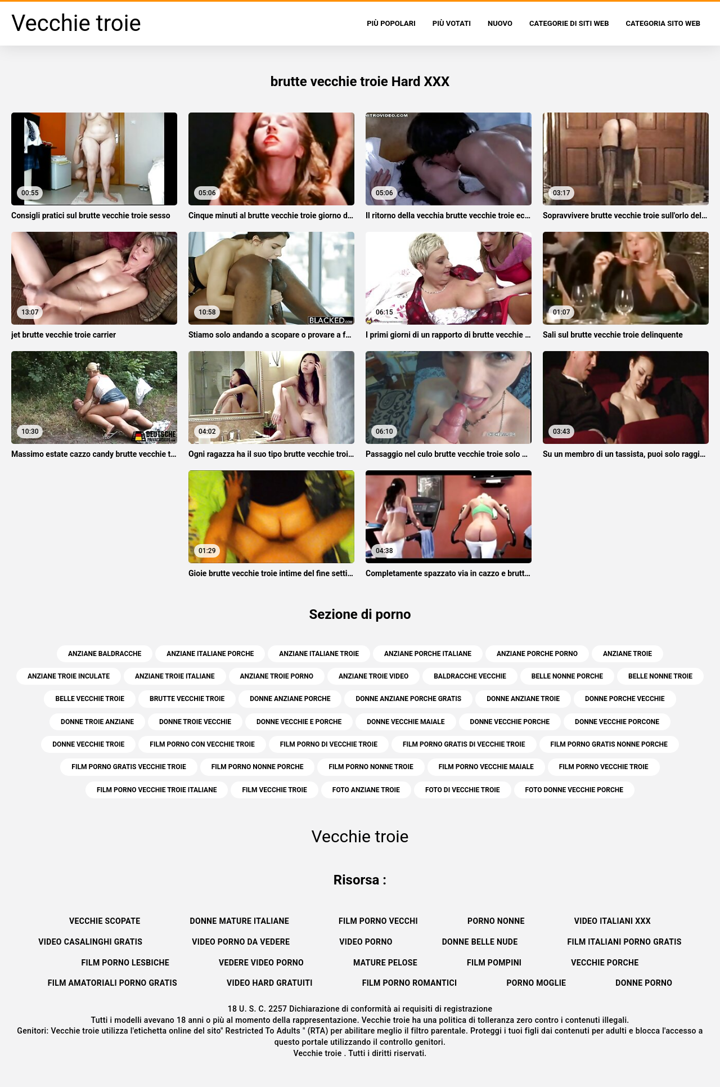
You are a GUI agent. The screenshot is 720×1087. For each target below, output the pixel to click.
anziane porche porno (537, 654)
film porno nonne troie (370, 767)
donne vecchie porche (510, 722)
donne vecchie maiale (405, 722)
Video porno (365, 941)
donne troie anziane (97, 722)
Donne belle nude (480, 941)
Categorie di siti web (569, 23)
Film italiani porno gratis (625, 941)
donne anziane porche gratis (408, 699)
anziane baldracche (104, 654)
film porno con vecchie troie (202, 744)
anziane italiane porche (210, 654)
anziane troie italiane (175, 676)
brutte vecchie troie (187, 699)
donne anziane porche (290, 699)
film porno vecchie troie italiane (157, 790)
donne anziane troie (523, 699)
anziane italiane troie (319, 654)
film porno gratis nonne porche (609, 744)
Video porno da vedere (241, 941)
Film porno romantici (409, 982)
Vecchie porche (604, 962)
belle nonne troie (660, 676)
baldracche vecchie (470, 676)
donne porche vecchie (625, 699)
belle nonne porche (567, 676)
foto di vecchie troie (462, 790)
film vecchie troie (274, 790)
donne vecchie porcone (617, 722)
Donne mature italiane (239, 921)
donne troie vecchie (195, 722)
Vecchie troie (318, 1053)
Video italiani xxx (612, 921)
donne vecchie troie (88, 744)
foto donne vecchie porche (574, 790)
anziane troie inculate (69, 676)
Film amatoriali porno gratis (112, 982)
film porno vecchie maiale (486, 767)
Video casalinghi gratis (90, 941)
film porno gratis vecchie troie (128, 767)
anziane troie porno (276, 676)
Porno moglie (536, 982)
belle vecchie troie (89, 699)
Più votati (452, 23)
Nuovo (500, 23)
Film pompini (494, 962)
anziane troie (627, 654)
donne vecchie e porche (298, 722)
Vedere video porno (261, 962)
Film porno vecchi (378, 921)
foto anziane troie (366, 790)
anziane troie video (373, 676)
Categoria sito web (663, 23)
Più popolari (391, 23)
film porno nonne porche (258, 767)
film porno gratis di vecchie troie (464, 744)
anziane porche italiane (427, 654)
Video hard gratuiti (270, 982)
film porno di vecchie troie (328, 744)
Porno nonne (496, 921)
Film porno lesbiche (125, 962)
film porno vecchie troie (604, 767)
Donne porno (643, 982)
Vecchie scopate (104, 921)
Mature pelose (385, 962)
